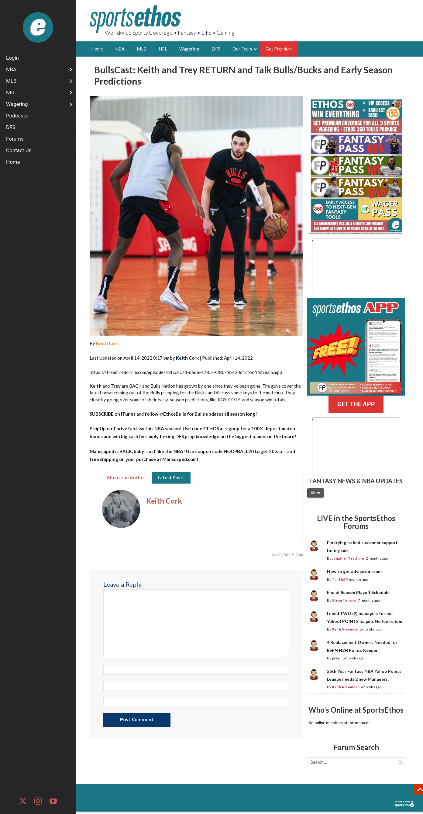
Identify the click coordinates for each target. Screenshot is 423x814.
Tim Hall (339, 579)
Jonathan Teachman (348, 558)
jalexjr (337, 658)
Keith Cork (107, 343)
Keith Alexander (345, 629)
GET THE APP (356, 404)
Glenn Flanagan (344, 600)
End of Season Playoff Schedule (358, 592)
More (315, 493)
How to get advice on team (354, 571)
